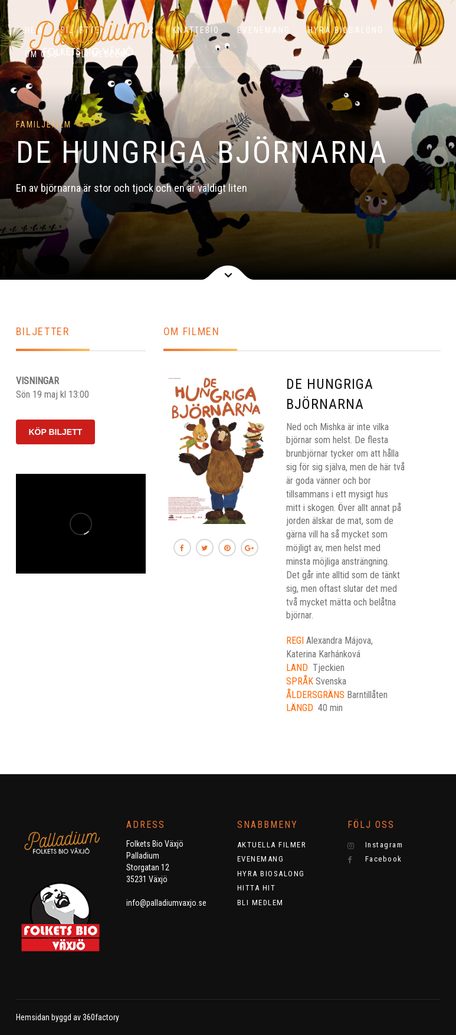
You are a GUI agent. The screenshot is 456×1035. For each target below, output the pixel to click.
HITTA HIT (256, 887)
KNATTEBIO (195, 30)
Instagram (375, 845)
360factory (101, 1017)
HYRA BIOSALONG (345, 30)
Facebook (374, 859)
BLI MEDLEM (260, 902)
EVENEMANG (263, 30)
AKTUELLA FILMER (272, 844)
